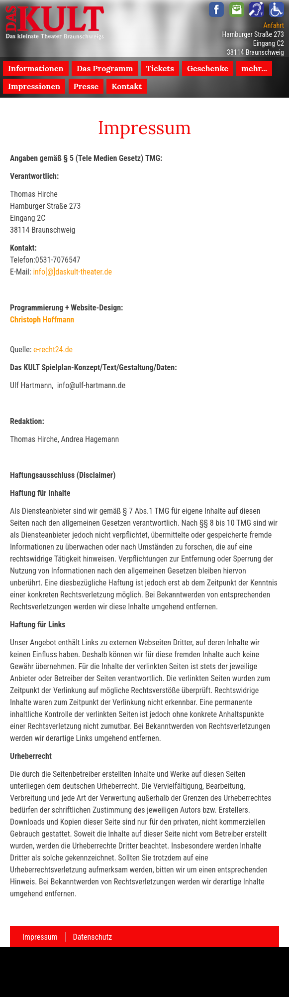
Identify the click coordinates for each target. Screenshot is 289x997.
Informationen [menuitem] (36, 68)
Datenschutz (92, 937)
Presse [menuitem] (86, 86)
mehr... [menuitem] (254, 68)
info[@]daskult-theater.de (72, 272)
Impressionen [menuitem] (34, 86)
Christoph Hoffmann (42, 319)
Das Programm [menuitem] (105, 68)
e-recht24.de (53, 349)
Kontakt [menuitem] (126, 86)
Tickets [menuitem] (160, 68)
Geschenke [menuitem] (207, 68)
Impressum (40, 937)
